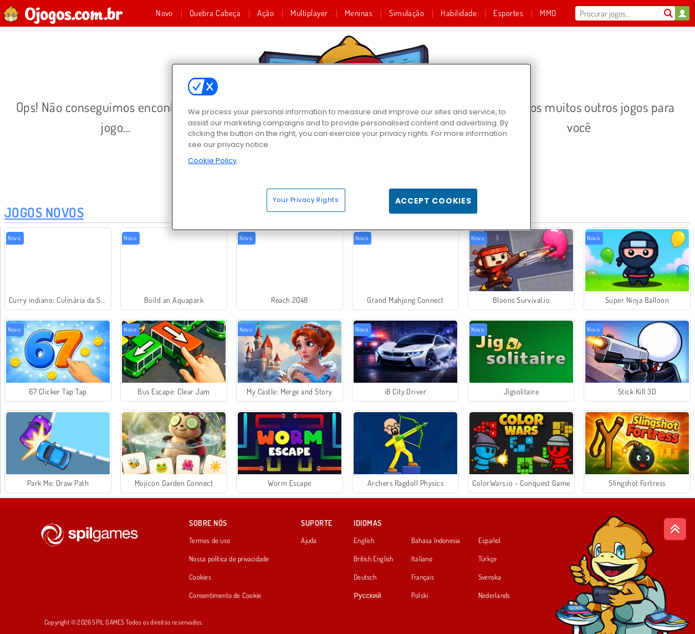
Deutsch (365, 577)
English (364, 541)
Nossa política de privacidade (229, 559)
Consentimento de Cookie (225, 596)
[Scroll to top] (675, 529)
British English (373, 559)
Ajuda (308, 541)
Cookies (200, 577)
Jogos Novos (44, 212)
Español (489, 541)
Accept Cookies (433, 200)
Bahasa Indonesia (436, 541)
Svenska (490, 577)
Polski (419, 596)
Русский (367, 596)
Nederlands (494, 596)
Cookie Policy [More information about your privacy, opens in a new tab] (212, 160)
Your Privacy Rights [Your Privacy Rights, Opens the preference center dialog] (306, 199)
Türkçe (487, 559)
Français (422, 577)
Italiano (421, 559)
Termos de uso (209, 541)
